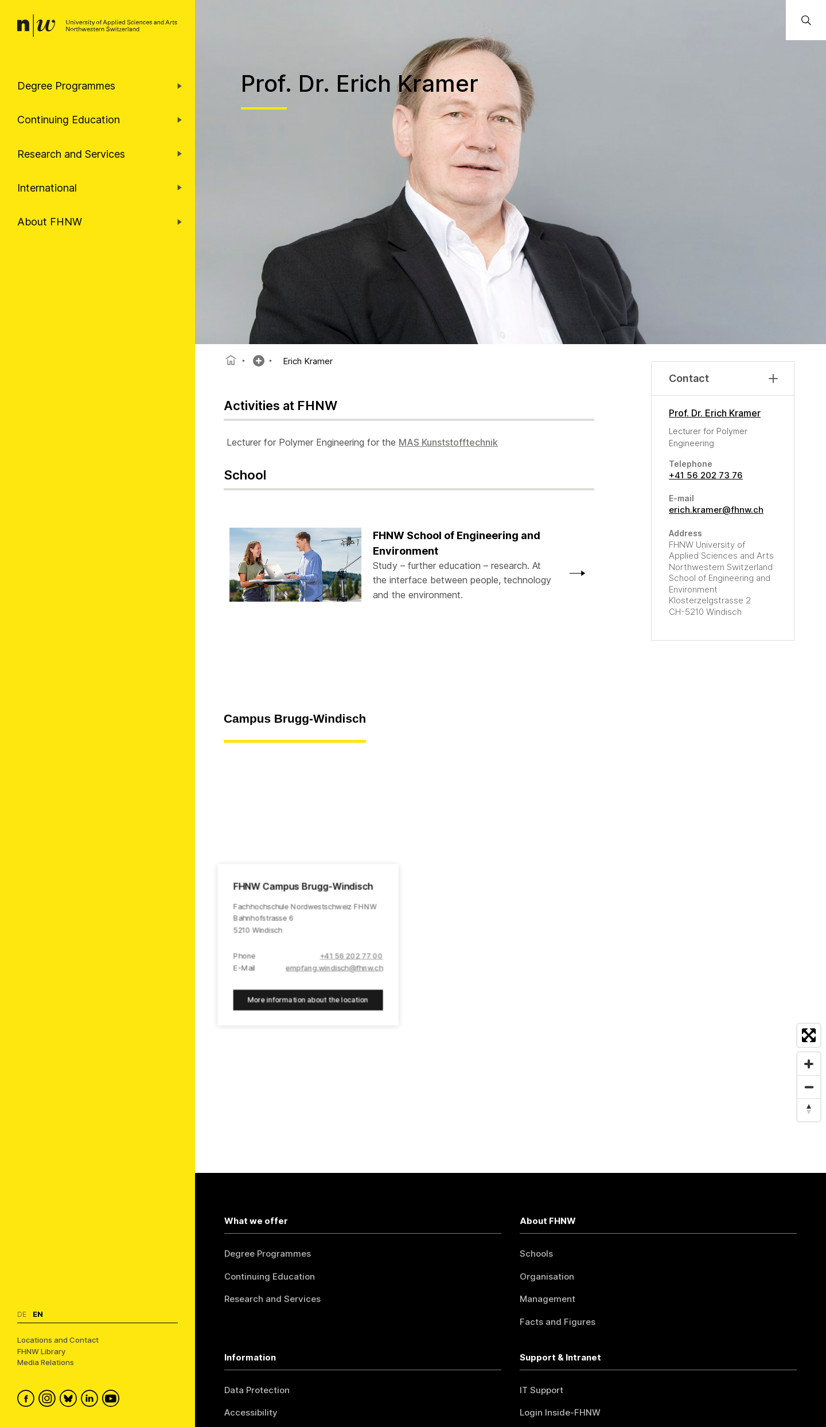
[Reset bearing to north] (808, 1109)
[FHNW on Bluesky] (70, 1400)
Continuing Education (269, 1276)
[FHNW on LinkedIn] (91, 1400)
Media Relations (45, 1362)
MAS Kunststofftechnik (448, 442)
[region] (510, 935)
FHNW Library (41, 1351)
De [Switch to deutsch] (22, 1314)
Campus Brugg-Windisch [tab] (295, 718)
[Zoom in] (808, 1063)
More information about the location (308, 1000)
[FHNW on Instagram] (49, 1400)
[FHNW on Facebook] (27, 1400)
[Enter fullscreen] (808, 1035)
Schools (536, 1253)
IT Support (541, 1390)
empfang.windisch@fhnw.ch (334, 968)
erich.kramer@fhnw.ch (716, 509)
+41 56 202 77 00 (351, 956)
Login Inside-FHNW (560, 1412)
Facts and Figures (557, 1321)
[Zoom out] (808, 1086)
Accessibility (251, 1412)
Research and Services (272, 1298)
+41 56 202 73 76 (706, 475)
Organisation (547, 1276)
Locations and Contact (58, 1339)
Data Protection (257, 1390)
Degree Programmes (267, 1253)
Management (547, 1298)
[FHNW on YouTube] (112, 1400)
